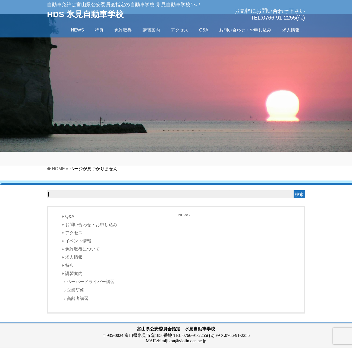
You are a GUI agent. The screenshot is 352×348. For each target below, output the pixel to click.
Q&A (69, 216)
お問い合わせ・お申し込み (91, 224)
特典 (69, 265)
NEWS (184, 215)
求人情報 (74, 257)
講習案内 (74, 273)
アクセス (74, 232)
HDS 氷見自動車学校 (85, 14)
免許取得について (82, 249)
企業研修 (75, 290)
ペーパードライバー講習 (91, 281)
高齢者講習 (78, 298)
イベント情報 (78, 241)
